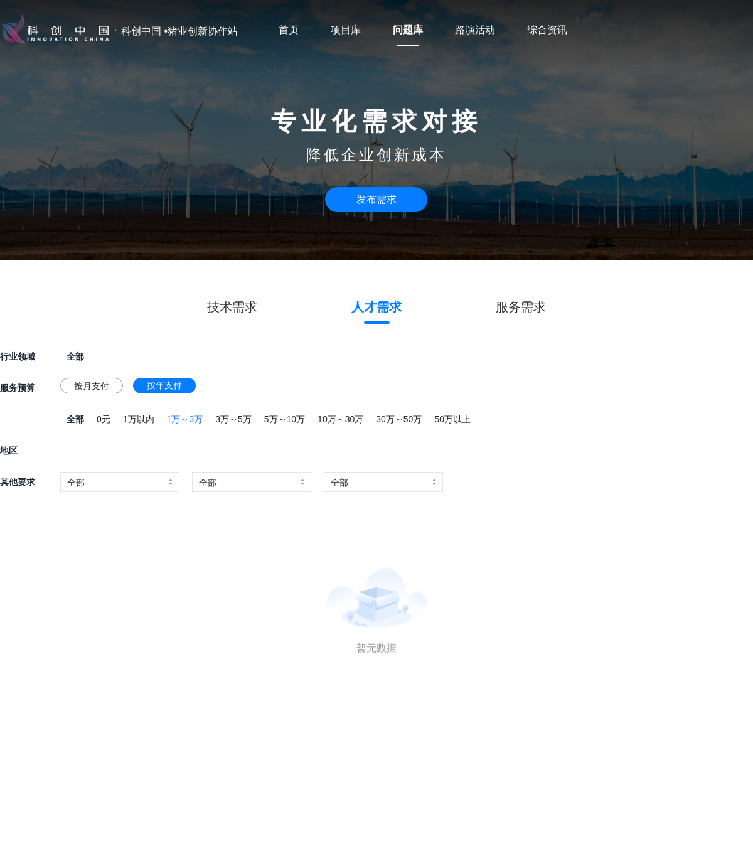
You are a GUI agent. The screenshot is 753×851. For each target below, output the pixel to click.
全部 (75, 419)
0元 (103, 419)
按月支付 (91, 386)
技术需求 (232, 307)
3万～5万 (233, 419)
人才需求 (376, 307)
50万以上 (452, 419)
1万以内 (138, 419)
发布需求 (376, 199)
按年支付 (164, 385)
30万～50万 (399, 419)
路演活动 (475, 29)
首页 (289, 29)
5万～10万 (284, 419)
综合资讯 (547, 29)
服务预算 (17, 388)
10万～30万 (340, 419)
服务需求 (521, 307)
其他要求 (17, 482)
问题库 (408, 29)
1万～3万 (185, 419)
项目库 (346, 29)
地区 (9, 451)
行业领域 (17, 356)
